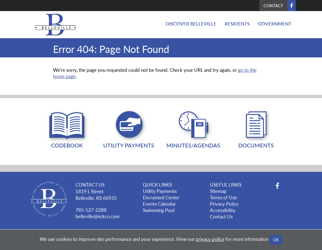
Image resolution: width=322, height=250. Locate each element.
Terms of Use (223, 197)
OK (276, 240)
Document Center (161, 197)
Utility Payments (160, 191)
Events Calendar (159, 203)
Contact (273, 5)
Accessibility (222, 210)
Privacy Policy (224, 203)
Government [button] (274, 23)
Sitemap (218, 191)
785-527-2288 (91, 209)
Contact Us (221, 216)
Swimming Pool (158, 210)
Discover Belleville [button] (191, 23)
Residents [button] (237, 23)
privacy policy (210, 239)
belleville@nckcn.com (97, 216)
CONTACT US (90, 184)
